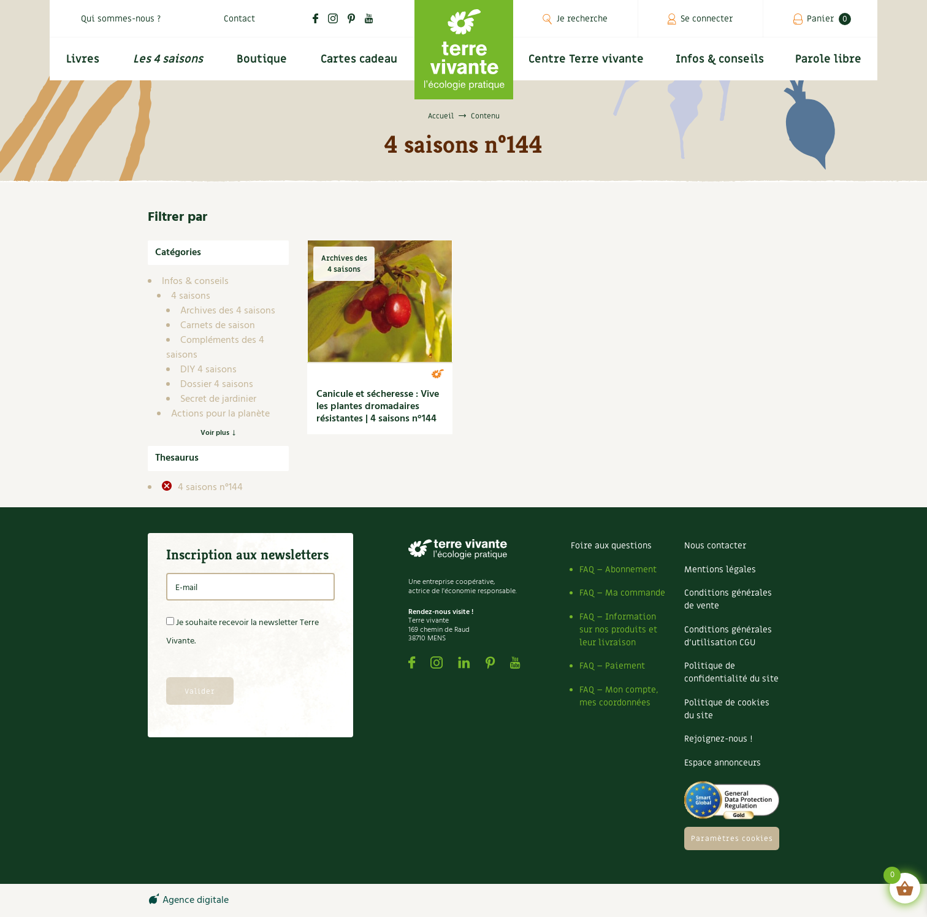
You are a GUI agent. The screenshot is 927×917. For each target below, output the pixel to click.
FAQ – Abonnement (618, 569)
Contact (239, 19)
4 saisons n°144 (209, 488)
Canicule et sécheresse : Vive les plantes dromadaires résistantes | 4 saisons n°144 (377, 406)
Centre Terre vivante (586, 59)
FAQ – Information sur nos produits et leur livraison (618, 629)
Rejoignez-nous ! (718, 739)
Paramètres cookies (732, 838)
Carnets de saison (217, 326)
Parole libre (828, 59)
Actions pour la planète (220, 414)
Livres (82, 59)
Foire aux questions (611, 545)
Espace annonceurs (722, 763)
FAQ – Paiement (612, 666)
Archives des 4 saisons (227, 311)
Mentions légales (720, 569)
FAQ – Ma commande (622, 593)
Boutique (262, 59)
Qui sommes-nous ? (121, 19)
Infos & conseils (720, 59)
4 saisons (190, 296)
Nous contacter (715, 545)
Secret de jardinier (218, 399)
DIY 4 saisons (208, 370)
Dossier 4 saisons (216, 385)
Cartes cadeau (359, 59)
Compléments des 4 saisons (215, 347)
